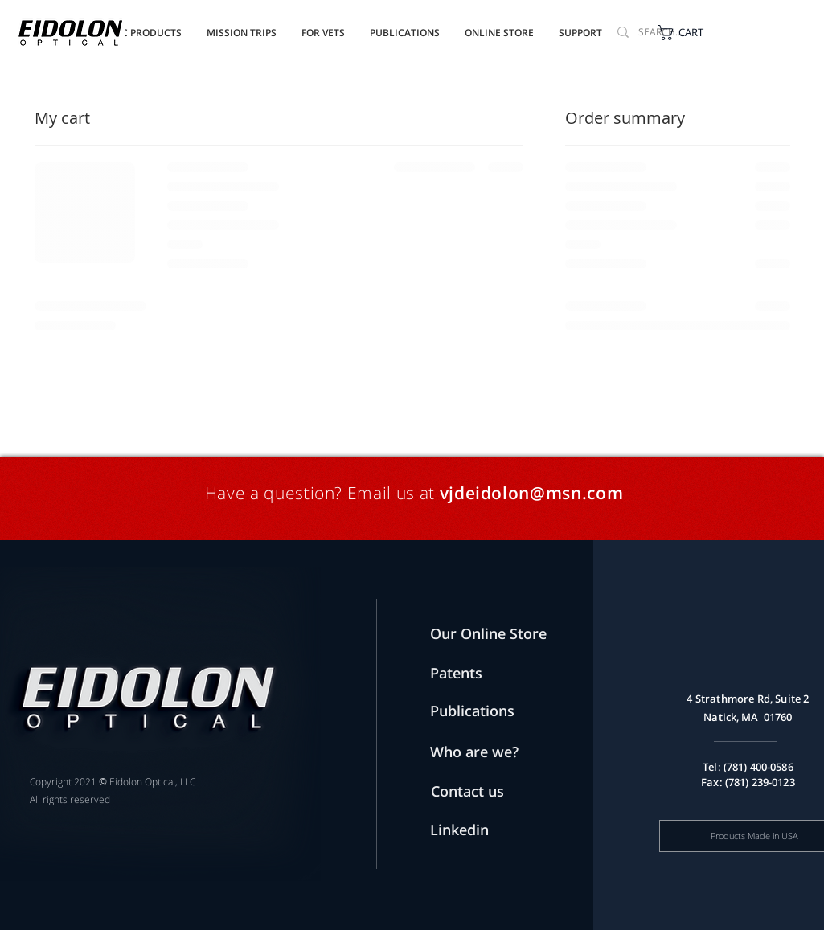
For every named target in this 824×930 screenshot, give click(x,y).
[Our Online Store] (498, 633)
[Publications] (477, 711)
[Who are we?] (490, 752)
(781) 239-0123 (760, 782)
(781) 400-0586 (758, 767)
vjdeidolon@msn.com (532, 492)
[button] (405, 25)
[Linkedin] (473, 830)
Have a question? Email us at (322, 492)
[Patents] (473, 673)
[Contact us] (496, 791)
